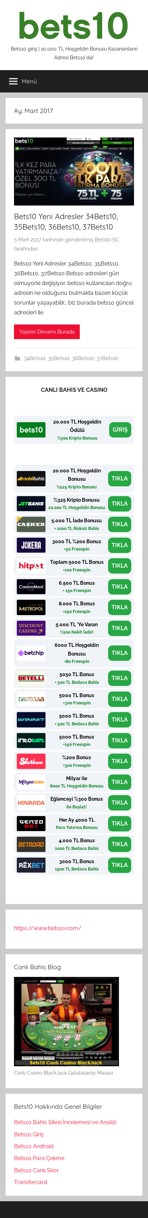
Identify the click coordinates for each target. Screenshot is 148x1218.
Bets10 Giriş (29, 1134)
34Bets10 (34, 358)
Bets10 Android (34, 1146)
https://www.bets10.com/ (48, 928)
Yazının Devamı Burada (47, 332)
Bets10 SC (107, 240)
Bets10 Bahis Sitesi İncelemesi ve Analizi (65, 1122)
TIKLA (120, 478)
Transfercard (30, 1182)
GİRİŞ (120, 429)
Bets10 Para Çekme (39, 1158)
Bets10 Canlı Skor (36, 1170)
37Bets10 (107, 358)
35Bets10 (59, 358)
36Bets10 (83, 358)
